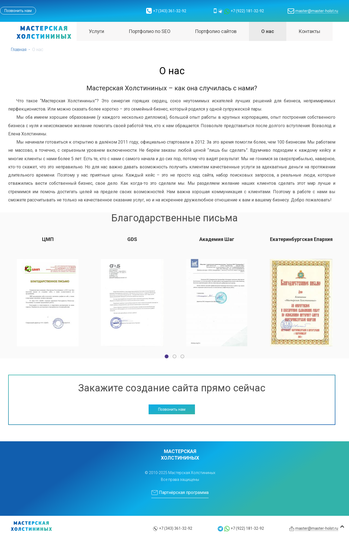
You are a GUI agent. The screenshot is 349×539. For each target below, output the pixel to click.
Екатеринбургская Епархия (301, 239)
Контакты (309, 31)
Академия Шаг (216, 239)
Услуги (96, 31)
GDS (132, 239)
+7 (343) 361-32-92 (169, 11)
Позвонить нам (18, 10)
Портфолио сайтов (216, 31)
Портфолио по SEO (149, 31)
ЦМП (48, 239)
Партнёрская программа (180, 492)
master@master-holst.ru (316, 11)
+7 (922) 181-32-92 (247, 11)
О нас (267, 31)
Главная (18, 49)
